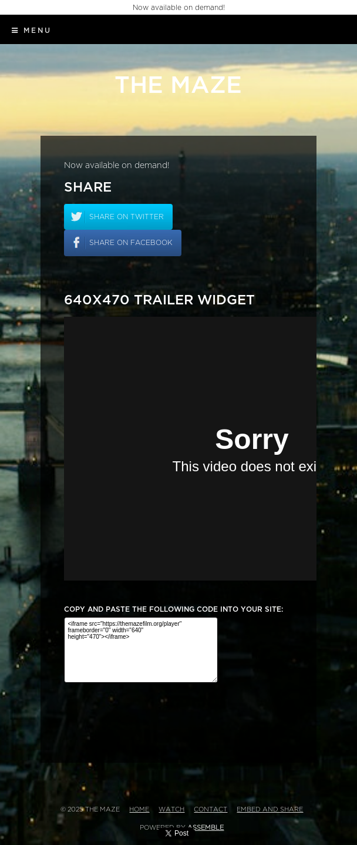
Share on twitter (126, 216)
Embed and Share (270, 809)
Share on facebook (131, 242)
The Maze (178, 85)
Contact (210, 809)
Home (139, 809)
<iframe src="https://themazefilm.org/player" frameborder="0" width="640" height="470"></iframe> (141, 650)
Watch (171, 809)
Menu (32, 30)
